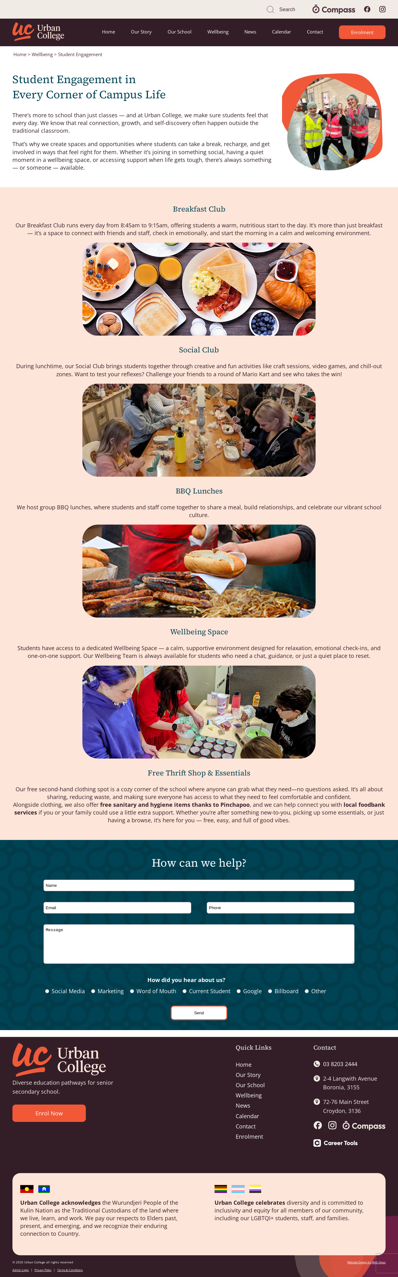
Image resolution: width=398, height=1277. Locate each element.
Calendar (281, 32)
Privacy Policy (43, 1270)
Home (108, 32)
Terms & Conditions (70, 1270)
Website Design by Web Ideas (366, 1262)
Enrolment (362, 32)
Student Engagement (80, 54)
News (250, 32)
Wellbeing (218, 32)
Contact (315, 32)
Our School (180, 32)
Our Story (141, 32)
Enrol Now (49, 1113)
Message (199, 947)
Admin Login (20, 1270)
